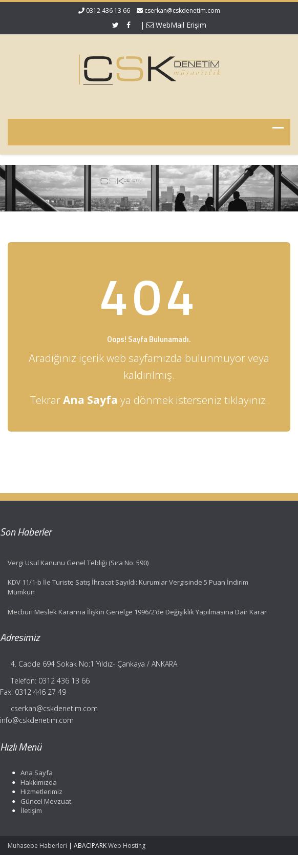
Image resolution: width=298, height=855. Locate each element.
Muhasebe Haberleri (37, 845)
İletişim (29, 810)
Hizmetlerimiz (40, 791)
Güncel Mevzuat (44, 801)
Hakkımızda (37, 782)
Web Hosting (126, 845)
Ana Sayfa (35, 772)
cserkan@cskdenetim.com (182, 10)
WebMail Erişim (176, 25)
